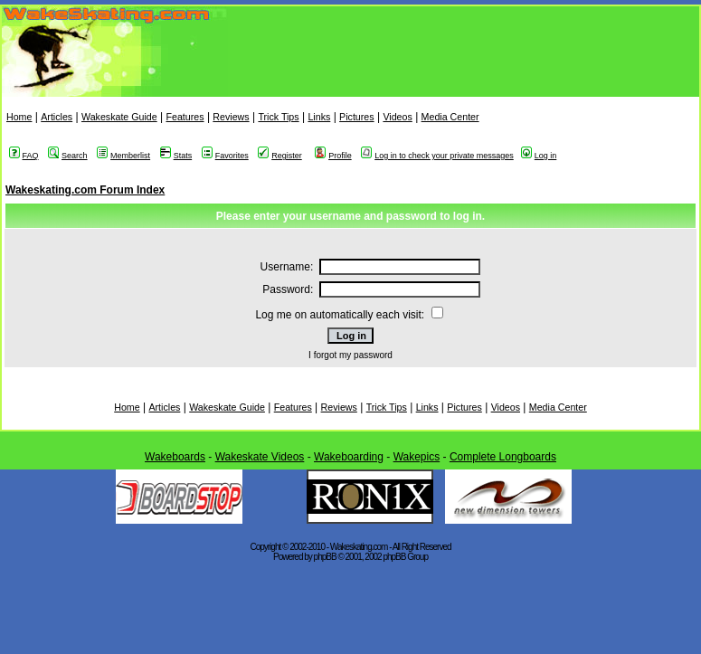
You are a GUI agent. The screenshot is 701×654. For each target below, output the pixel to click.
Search (68, 155)
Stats (176, 155)
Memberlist (123, 155)
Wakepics (416, 456)
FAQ (24, 155)
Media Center (450, 116)
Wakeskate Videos (260, 456)
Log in (539, 155)
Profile (333, 155)
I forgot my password (350, 355)
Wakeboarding (349, 456)
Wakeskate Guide (119, 116)
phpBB (325, 557)
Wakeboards (175, 456)
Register (280, 155)
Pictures (356, 116)
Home (19, 116)
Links (319, 116)
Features (185, 116)
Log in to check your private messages (437, 155)
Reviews (231, 116)
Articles (56, 116)
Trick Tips (278, 116)
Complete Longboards (503, 456)
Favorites (225, 155)
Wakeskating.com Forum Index (85, 190)
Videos (397, 116)
